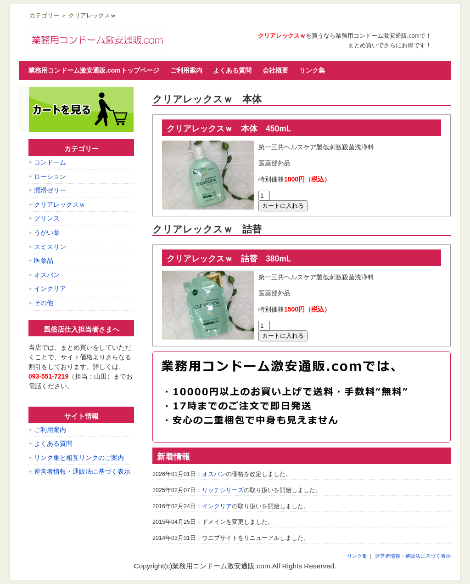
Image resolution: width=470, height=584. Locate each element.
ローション (50, 176)
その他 (43, 302)
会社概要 (275, 70)
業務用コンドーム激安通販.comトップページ (93, 70)
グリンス (47, 218)
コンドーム (50, 162)
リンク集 (312, 70)
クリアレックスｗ (59, 204)
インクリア (217, 506)
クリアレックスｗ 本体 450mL (229, 128)
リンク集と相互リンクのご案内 (79, 457)
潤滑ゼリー (50, 190)
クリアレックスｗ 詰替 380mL (229, 258)
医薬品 (43, 260)
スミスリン (50, 246)
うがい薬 (47, 232)
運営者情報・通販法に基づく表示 (82, 471)
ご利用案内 (186, 70)
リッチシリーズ (223, 490)
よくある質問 (232, 70)
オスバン (214, 474)
